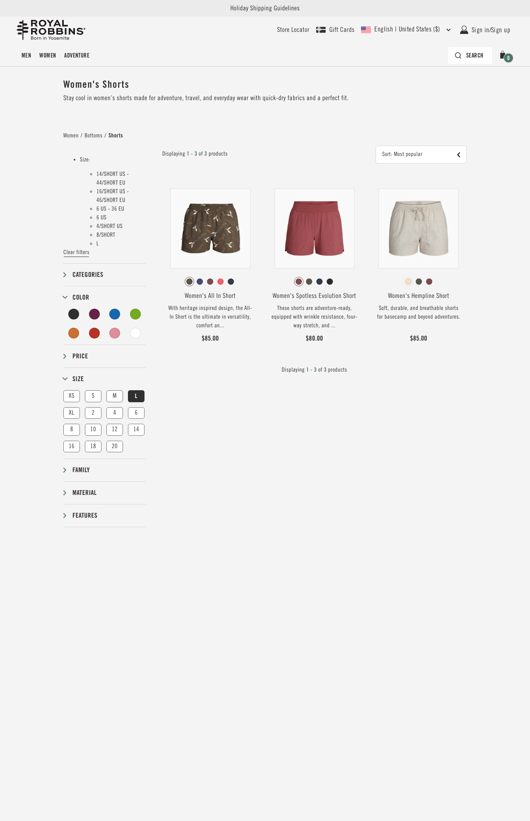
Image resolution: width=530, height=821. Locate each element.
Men (26, 55)
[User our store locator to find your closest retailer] (293, 30)
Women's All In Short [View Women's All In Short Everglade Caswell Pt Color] (210, 296)
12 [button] (115, 429)
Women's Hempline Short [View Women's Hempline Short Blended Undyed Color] (418, 296)
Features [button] (84, 515)
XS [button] (72, 395)
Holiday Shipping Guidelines (265, 8)
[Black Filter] (73, 314)
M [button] (115, 395)
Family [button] (81, 470)
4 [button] (114, 412)
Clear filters (76, 252)
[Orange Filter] (73, 333)
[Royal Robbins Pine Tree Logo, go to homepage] (51, 30)
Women (47, 55)
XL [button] (71, 412)
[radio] (189, 281)
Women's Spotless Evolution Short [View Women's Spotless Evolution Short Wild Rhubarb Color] (315, 296)
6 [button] (136, 412)
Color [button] (80, 297)
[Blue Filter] (114, 314)
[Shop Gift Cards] (335, 30)
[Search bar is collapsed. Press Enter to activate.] (470, 55)
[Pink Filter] (114, 333)
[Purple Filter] (94, 314)
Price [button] (80, 356)
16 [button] (72, 446)
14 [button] (136, 429)
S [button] (93, 395)
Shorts (115, 135)
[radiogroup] (210, 282)
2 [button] (93, 412)
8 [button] (71, 429)
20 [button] (115, 446)
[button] (504, 55)
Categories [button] (87, 274)
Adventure (76, 55)
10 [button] (93, 429)
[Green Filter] (135, 314)
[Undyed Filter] (135, 333)
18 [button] (93, 446)
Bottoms (93, 135)
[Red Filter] (94, 333)
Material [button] (84, 493)
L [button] (136, 396)
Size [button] (78, 379)
